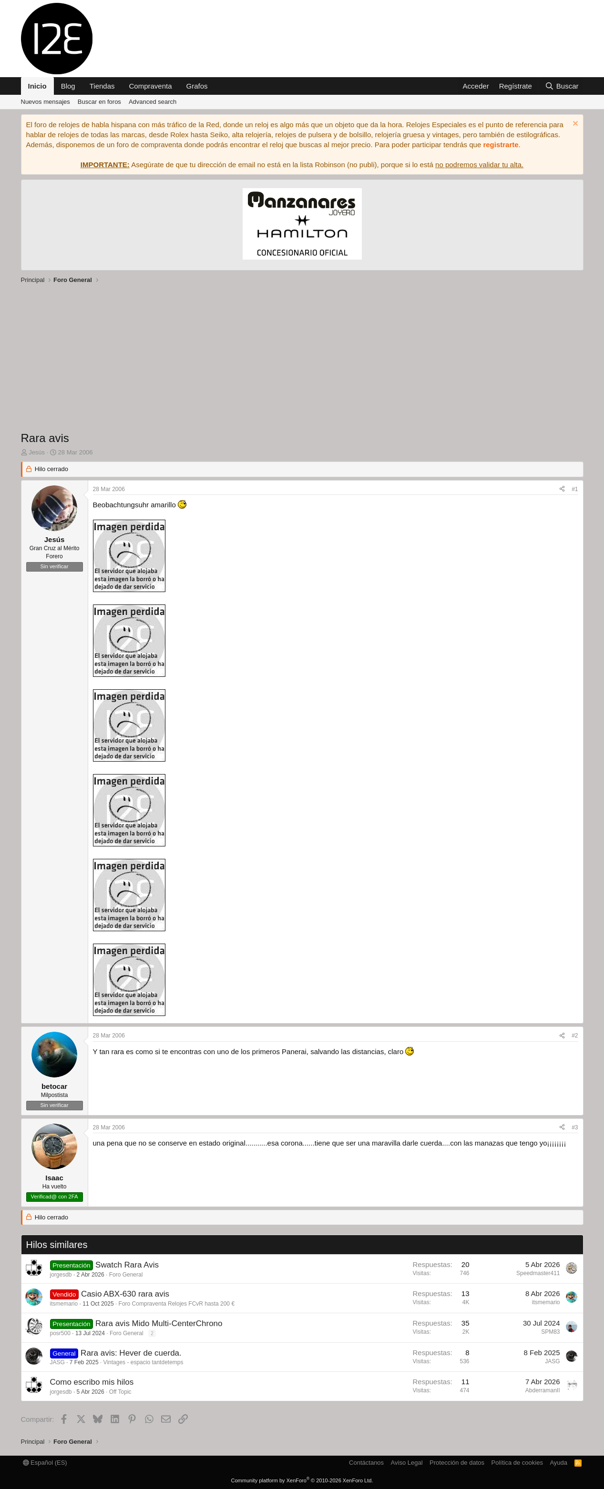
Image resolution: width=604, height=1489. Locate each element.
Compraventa (150, 86)
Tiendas (102, 86)
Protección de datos (457, 1462)
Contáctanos (366, 1462)
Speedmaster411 (538, 1273)
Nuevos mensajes (45, 101)
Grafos (197, 86)
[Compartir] (562, 489)
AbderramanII (542, 1390)
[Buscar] (561, 86)
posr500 (60, 1333)
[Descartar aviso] (574, 125)
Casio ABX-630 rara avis (125, 1293)
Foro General (126, 1274)
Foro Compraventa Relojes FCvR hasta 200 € (177, 1303)
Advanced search (152, 101)
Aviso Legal (407, 1462)
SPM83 (550, 1331)
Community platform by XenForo (302, 1480)
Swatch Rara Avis (127, 1264)
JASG (57, 1362)
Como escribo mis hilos (92, 1382)
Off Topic (120, 1391)
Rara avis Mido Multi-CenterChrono (158, 1323)
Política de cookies (517, 1462)
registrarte (500, 145)
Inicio (37, 86)
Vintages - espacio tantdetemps (143, 1362)
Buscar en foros (99, 101)
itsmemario (64, 1303)
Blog (68, 86)
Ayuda (558, 1462)
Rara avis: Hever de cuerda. (131, 1353)
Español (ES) (45, 1462)
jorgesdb (61, 1274)
